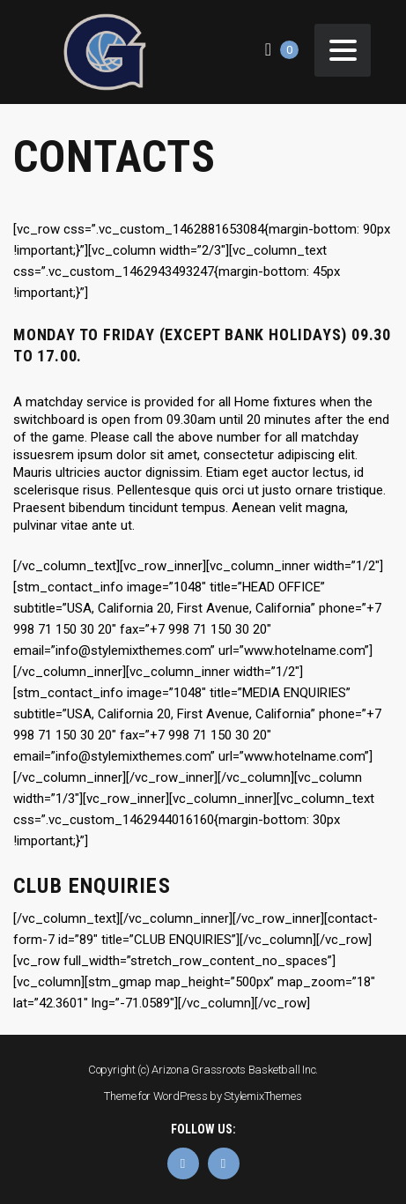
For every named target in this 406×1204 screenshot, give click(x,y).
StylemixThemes (262, 1096)
